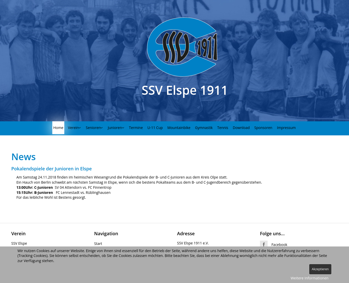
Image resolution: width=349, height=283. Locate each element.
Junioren (115, 127)
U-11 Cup (155, 127)
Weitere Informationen (309, 278)
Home (58, 127)
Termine (136, 127)
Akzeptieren (320, 269)
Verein (73, 127)
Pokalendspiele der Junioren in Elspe (51, 169)
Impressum (286, 127)
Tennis (222, 127)
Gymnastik (204, 127)
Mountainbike (178, 127)
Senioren (93, 127)
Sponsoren (263, 127)
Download (241, 127)
